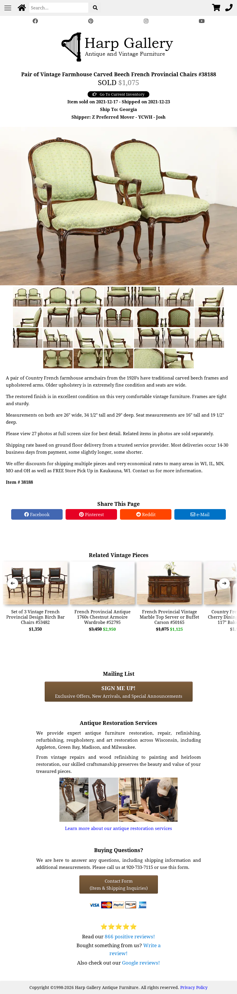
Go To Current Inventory (118, 94)
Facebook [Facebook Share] (37, 514)
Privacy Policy (194, 987)
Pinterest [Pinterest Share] (91, 514)
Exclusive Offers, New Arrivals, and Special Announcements (118, 691)
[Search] (58, 8)
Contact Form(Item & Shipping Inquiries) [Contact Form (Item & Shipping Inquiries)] (119, 884)
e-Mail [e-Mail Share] (200, 514)
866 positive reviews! (130, 936)
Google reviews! (141, 962)
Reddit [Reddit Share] (146, 514)
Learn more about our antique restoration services (118, 828)
